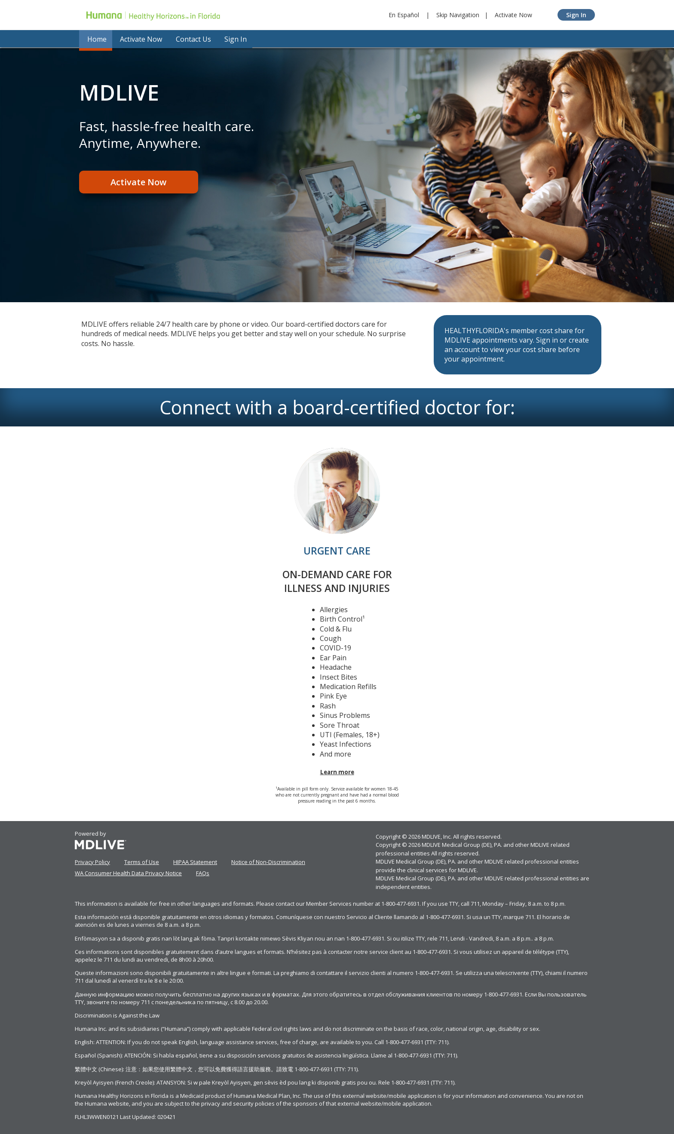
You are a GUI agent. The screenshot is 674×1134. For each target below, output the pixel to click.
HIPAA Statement (195, 860)
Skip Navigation (457, 15)
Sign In (576, 15)
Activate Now (513, 15)
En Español (404, 15)
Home (95, 38)
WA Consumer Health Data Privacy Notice (128, 872)
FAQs (202, 872)
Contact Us (190, 38)
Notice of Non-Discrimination (268, 860)
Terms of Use (141, 860)
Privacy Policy (92, 860)
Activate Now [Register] (137, 182)
